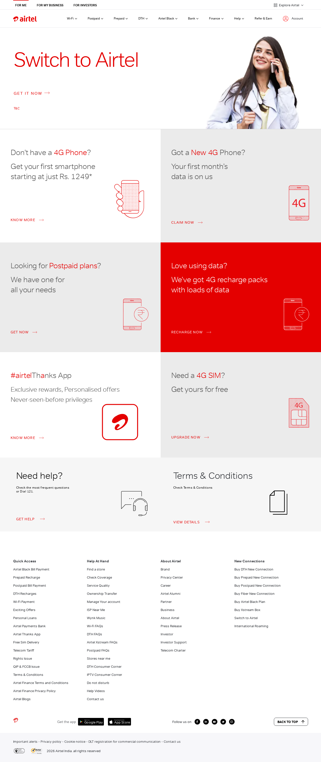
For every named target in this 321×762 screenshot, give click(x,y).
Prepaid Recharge (26, 577)
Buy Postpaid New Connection (257, 585)
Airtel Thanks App (27, 634)
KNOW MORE (23, 220)
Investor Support (174, 642)
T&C (17, 108)
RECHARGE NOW (187, 332)
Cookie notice (74, 742)
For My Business (50, 5)
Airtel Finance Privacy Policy (34, 691)
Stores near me (98, 658)
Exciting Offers (24, 610)
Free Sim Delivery (26, 642)
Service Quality (98, 585)
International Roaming (251, 626)
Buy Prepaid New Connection (256, 577)
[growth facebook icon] (197, 722)
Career (166, 585)
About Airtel (170, 618)
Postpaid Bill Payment (29, 585)
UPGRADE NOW (185, 437)
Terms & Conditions (28, 675)
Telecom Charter (173, 650)
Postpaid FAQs (98, 650)
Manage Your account (103, 602)
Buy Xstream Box (247, 610)
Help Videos (96, 691)
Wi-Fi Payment (24, 602)
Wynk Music (96, 618)
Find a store (96, 569)
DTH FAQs (94, 634)
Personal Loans (25, 618)
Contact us (95, 699)
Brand (165, 569)
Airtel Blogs (22, 699)
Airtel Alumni (170, 594)
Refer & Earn (263, 18)
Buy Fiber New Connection (254, 594)
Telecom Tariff (23, 650)
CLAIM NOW (182, 223)
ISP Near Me (96, 610)
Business (168, 610)
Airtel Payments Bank (29, 626)
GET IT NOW (33, 93)
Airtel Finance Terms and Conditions (40, 683)
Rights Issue (22, 658)
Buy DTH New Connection (253, 569)
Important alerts (25, 742)
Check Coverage (99, 577)
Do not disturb (98, 683)
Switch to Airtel (246, 618)
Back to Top (291, 722)
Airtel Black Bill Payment (31, 569)
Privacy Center (172, 577)
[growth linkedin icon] (206, 722)
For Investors (85, 5)
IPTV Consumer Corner (104, 675)
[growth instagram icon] (232, 722)
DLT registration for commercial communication (124, 742)
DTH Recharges (24, 594)
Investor (167, 634)
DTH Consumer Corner (104, 667)
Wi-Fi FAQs (95, 626)
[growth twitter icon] (223, 722)
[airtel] (25, 18)
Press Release (171, 626)
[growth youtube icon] (214, 722)
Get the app (66, 722)
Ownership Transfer (102, 594)
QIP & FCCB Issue (26, 667)
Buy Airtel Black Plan (249, 602)
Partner (166, 602)
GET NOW (20, 332)
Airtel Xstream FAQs (102, 642)
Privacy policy (51, 742)
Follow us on (182, 722)
